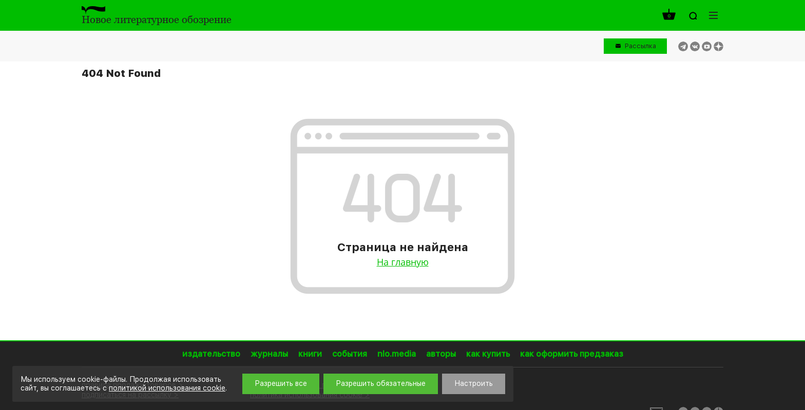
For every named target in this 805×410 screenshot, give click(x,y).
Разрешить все (281, 383)
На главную (403, 262)
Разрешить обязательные (381, 383)
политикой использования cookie (167, 388)
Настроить (473, 383)
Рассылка (640, 46)
